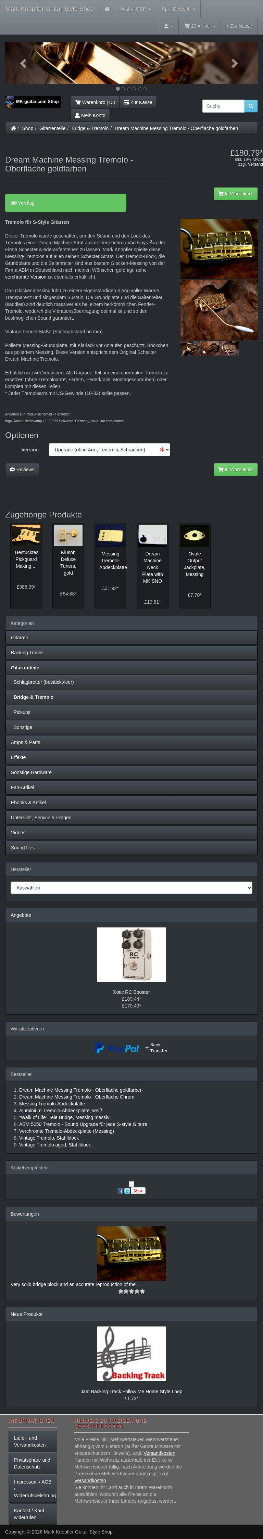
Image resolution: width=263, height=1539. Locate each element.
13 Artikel (199, 26)
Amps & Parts (25, 742)
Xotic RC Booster (131, 992)
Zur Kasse (239, 26)
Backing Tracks (27, 652)
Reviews (22, 469)
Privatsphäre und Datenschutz (32, 1463)
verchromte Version (26, 277)
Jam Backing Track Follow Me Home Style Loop (131, 1391)
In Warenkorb (235, 193)
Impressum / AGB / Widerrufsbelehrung (35, 1488)
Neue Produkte (26, 1314)
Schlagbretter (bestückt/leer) (42, 682)
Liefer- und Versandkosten (30, 1441)
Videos (18, 832)
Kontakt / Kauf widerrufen (29, 1514)
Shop (28, 128)
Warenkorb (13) (95, 102)
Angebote (21, 915)
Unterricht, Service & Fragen (41, 817)
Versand (255, 164)
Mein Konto (90, 115)
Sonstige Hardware (31, 772)
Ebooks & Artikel (28, 802)
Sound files (23, 847)
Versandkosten (159, 1453)
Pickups (20, 712)
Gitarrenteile (52, 128)
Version (30, 449)
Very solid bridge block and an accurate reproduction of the (74, 1284)
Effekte (18, 757)
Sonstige (21, 727)
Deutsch (178, 9)
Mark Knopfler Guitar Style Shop (49, 8)
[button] (24, 63)
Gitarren (19, 637)
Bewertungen (25, 1214)
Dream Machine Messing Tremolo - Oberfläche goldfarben (176, 128)
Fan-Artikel (22, 787)
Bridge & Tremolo (90, 128)
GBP (136, 9)
